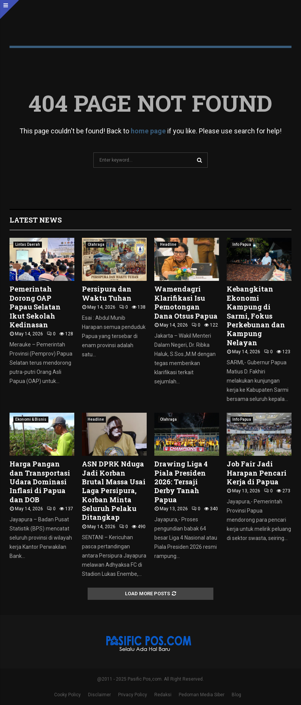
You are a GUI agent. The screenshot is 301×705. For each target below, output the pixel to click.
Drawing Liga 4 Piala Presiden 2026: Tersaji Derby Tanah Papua (181, 481)
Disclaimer (99, 694)
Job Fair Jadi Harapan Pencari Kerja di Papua (257, 472)
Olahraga (96, 244)
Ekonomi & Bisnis (30, 419)
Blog (236, 694)
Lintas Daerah (27, 244)
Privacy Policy (132, 694)
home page (148, 131)
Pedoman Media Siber (201, 694)
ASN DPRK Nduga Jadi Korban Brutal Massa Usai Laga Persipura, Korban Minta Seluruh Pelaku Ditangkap (114, 490)
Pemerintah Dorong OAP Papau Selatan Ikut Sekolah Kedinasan (35, 306)
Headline (168, 244)
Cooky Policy (67, 694)
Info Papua (241, 244)
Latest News (36, 219)
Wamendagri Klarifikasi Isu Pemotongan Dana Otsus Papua (186, 302)
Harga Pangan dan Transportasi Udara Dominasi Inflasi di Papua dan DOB (40, 481)
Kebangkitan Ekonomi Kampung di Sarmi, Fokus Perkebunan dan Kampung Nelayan (256, 315)
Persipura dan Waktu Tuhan (106, 293)
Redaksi (162, 694)
